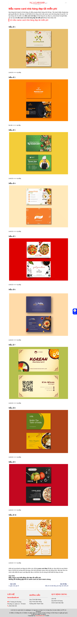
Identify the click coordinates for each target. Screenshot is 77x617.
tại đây (19, 72)
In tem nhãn (56, 610)
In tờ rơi (13, 610)
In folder (25, 613)
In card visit (19, 610)
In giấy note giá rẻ (23, 584)
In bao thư (49, 610)
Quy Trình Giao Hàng (35, 606)
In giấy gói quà (63, 613)
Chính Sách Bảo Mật (64, 602)
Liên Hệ (60, 598)
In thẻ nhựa (54, 613)
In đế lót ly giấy (35, 614)
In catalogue (27, 610)
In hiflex (11, 613)
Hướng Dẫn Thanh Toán (36, 608)
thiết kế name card (20, 572)
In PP (62, 610)
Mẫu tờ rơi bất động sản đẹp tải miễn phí (54, 584)
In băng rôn (18, 613)
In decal (43, 614)
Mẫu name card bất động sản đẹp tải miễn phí (25, 577)
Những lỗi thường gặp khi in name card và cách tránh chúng (30, 579)
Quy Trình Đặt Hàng (35, 604)
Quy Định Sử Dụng (63, 600)
